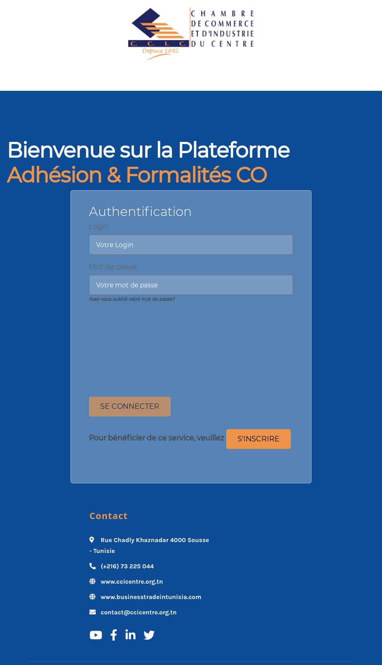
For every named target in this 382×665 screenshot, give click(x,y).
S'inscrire (259, 439)
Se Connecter (129, 406)
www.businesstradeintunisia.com (151, 597)
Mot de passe (113, 266)
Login (99, 226)
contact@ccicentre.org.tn (139, 612)
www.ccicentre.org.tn (132, 581)
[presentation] (191, 324)
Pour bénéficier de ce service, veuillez (156, 438)
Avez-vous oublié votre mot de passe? (132, 299)
